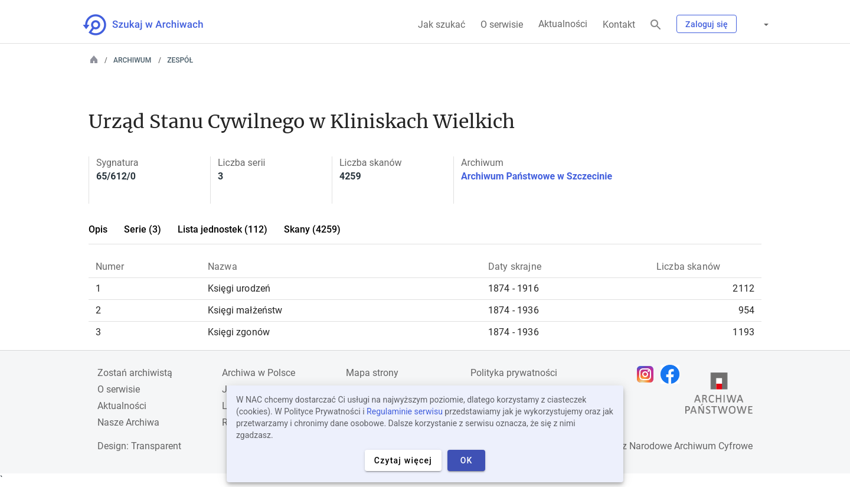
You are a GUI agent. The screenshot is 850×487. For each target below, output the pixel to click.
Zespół (180, 60)
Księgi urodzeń (239, 288)
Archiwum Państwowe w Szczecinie (536, 176)
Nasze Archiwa (128, 422)
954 (746, 310)
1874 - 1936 (513, 310)
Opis (98, 229)
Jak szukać (441, 24)
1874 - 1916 (513, 288)
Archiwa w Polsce (258, 372)
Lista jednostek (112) (222, 229)
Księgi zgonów (239, 332)
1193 (743, 332)
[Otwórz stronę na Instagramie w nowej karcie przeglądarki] (648, 374)
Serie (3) (142, 229)
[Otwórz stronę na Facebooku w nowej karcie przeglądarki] (673, 374)
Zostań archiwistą (134, 372)
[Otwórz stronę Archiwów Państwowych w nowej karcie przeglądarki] (719, 396)
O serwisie (501, 24)
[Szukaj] (656, 25)
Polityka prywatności (513, 372)
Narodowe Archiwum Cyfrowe (691, 446)
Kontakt (619, 24)
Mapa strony (372, 372)
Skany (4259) (312, 229)
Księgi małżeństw (245, 310)
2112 (743, 288)
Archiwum (132, 60)
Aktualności (562, 24)
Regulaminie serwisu (405, 411)
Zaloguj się (706, 24)
